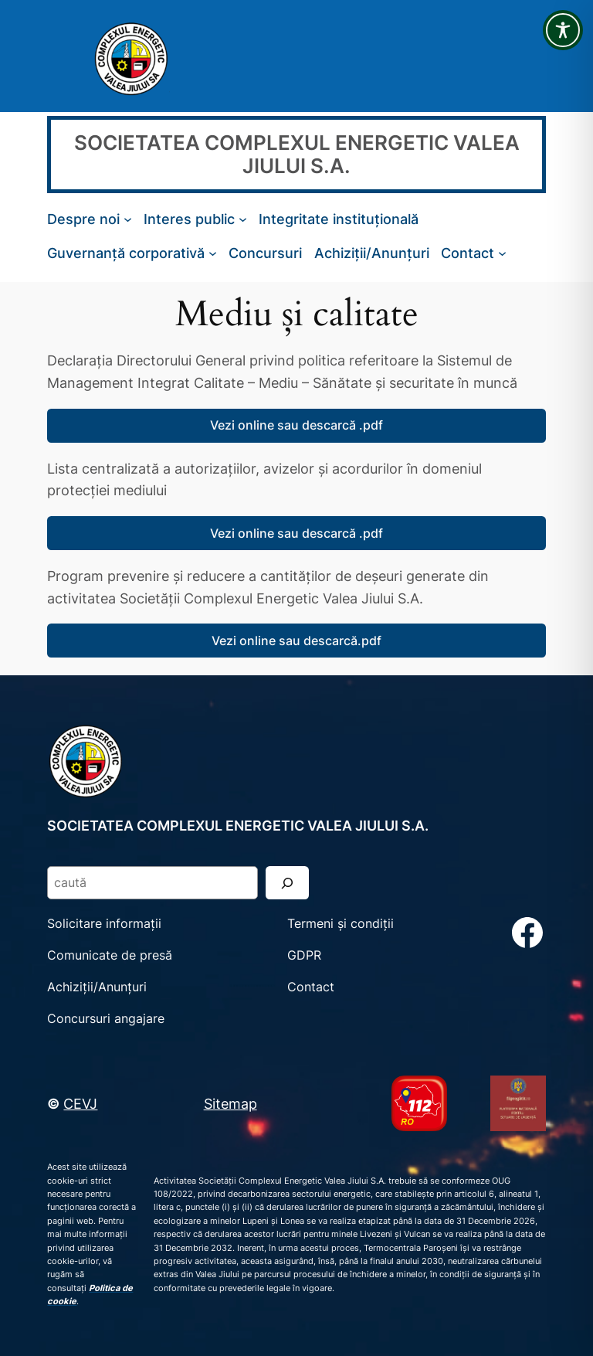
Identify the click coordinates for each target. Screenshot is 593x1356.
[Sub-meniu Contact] (502, 253)
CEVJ (80, 1103)
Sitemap (230, 1103)
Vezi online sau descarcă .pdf (296, 425)
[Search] (287, 882)
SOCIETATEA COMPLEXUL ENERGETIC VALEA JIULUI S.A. (297, 154)
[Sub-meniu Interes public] (243, 219)
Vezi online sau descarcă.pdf (296, 640)
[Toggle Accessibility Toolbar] (562, 30)
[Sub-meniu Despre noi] (128, 219)
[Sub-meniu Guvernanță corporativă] (212, 253)
